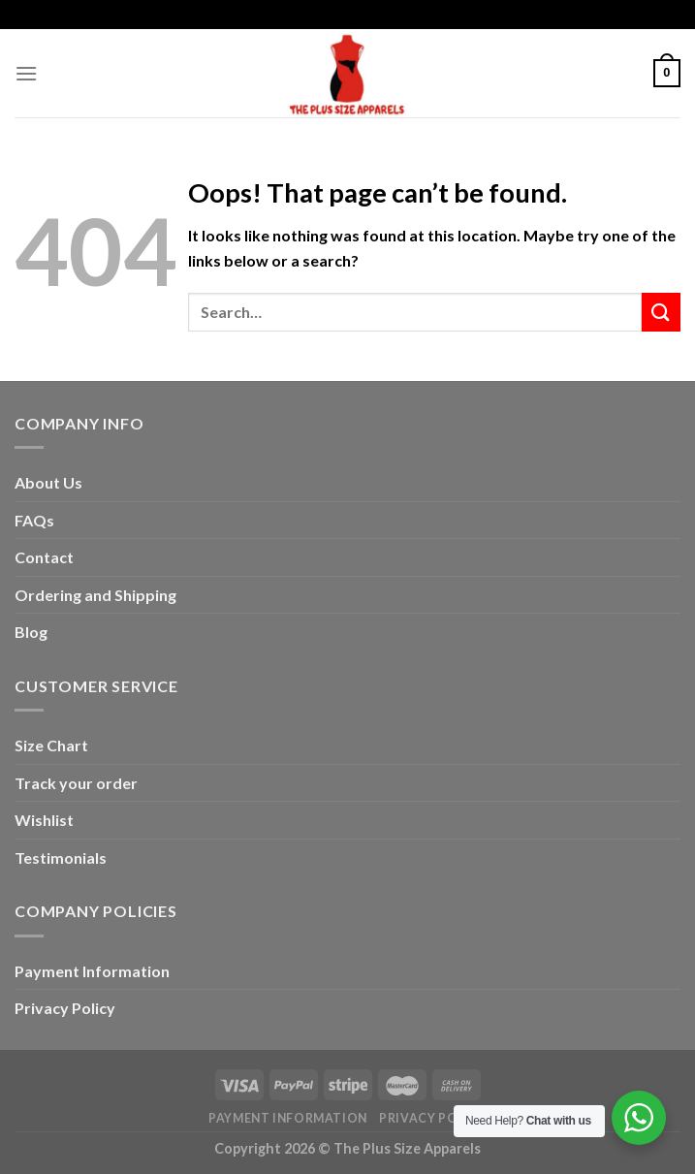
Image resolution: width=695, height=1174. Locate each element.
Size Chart (51, 745)
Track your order (76, 783)
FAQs (34, 520)
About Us (48, 482)
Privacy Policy (65, 1008)
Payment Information (92, 971)
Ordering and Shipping (95, 595)
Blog (31, 631)
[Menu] (26, 73)
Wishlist (44, 819)
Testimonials (61, 857)
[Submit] (661, 312)
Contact (44, 557)
